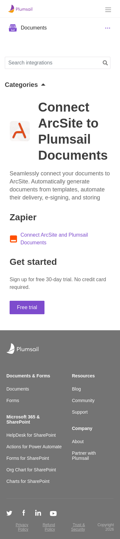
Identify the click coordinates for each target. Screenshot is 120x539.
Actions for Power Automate (34, 446)
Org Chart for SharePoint (31, 469)
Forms (12, 400)
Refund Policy (49, 527)
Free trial (27, 307)
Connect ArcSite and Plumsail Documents (54, 238)
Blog (76, 389)
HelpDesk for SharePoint (31, 435)
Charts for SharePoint (28, 481)
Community (83, 400)
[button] (105, 63)
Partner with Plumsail (84, 456)
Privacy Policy (22, 527)
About (78, 441)
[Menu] (108, 10)
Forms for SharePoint (27, 458)
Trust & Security (78, 527)
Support (80, 412)
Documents (17, 389)
